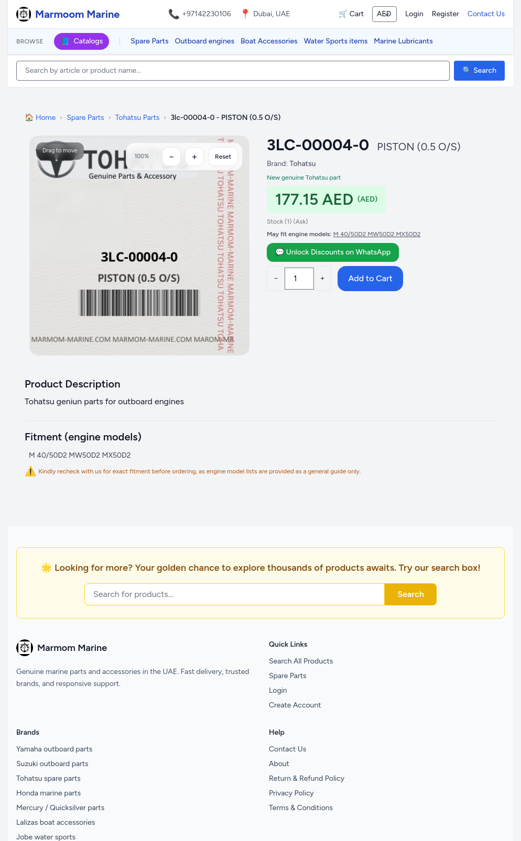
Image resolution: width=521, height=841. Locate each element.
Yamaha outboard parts (54, 749)
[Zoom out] (171, 156)
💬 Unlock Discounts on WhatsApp (332, 252)
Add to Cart (370, 278)
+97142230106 (206, 13)
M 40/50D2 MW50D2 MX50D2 (377, 234)
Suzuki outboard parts (52, 763)
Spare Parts (149, 41)
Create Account (295, 705)
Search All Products (301, 661)
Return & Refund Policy (306, 778)
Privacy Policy (291, 793)
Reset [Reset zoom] (223, 156)
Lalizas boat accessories (55, 822)
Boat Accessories (269, 41)
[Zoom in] (194, 156)
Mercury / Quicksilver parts (60, 807)
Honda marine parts (48, 793)
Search (410, 594)
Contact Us (486, 13)
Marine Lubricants (403, 41)
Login (414, 13)
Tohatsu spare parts (48, 778)
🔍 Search (479, 70)
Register (445, 13)
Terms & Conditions (301, 807)
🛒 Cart (351, 13)
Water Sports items (336, 41)
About (279, 763)
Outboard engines (204, 41)
